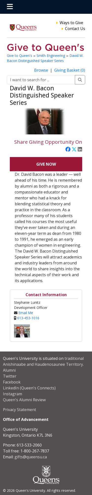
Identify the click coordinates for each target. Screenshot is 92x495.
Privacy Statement (19, 409)
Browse (41, 70)
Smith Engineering (51, 55)
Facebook (12, 382)
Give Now (46, 164)
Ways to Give (71, 22)
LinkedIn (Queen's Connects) (29, 388)
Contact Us (75, 28)
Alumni (9, 370)
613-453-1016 (28, 318)
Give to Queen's (20, 55)
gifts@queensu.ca (30, 457)
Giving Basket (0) (69, 70)
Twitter (9, 376)
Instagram (12, 394)
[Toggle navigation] (10, 7)
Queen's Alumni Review (24, 399)
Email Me (25, 312)
